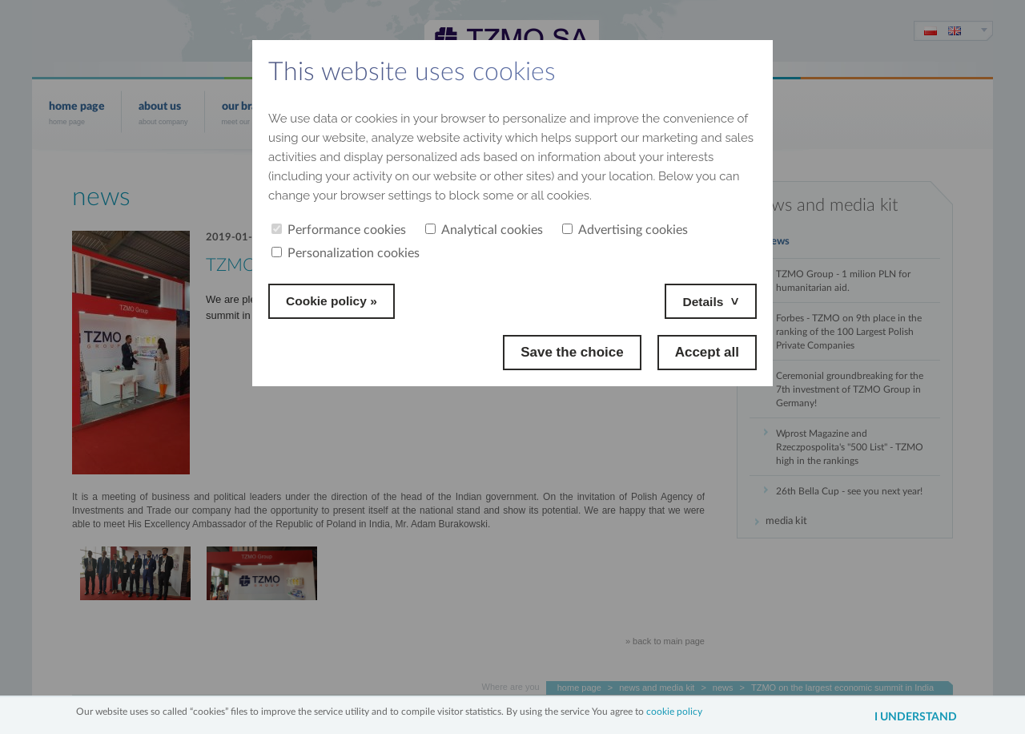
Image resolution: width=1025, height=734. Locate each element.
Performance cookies (338, 230)
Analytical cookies (484, 230)
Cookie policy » (336, 301)
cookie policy (674, 710)
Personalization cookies (345, 253)
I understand (907, 717)
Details (700, 301)
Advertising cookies (625, 230)
